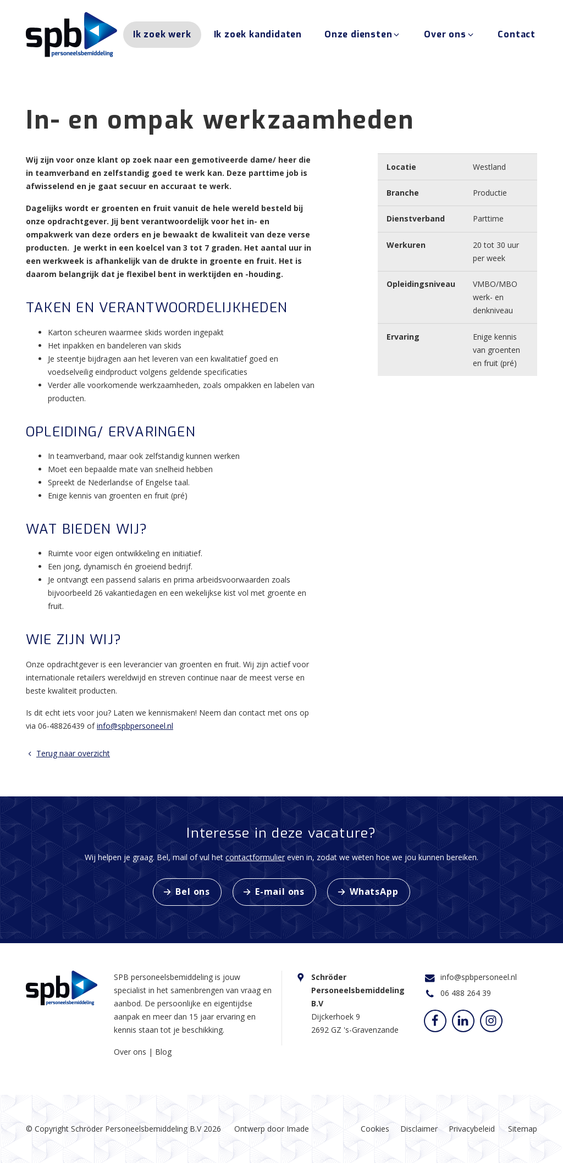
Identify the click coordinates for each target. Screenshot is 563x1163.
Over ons (449, 37)
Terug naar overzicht (68, 753)
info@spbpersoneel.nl (135, 726)
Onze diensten (362, 37)
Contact (517, 37)
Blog (163, 1051)
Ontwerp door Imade (271, 1128)
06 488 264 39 (465, 993)
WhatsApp (374, 891)
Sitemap (522, 1128)
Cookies (375, 1128)
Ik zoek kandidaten (258, 37)
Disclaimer (419, 1128)
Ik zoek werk (162, 37)
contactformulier (255, 857)
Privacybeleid (472, 1128)
